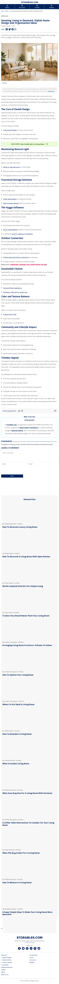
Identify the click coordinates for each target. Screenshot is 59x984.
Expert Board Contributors (28, 428)
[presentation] (13, 470)
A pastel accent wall (9, 314)
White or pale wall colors (11, 167)
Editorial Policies (17, 430)
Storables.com (12, 425)
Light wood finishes (9, 130)
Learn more (51, 91)
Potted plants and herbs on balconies (16, 257)
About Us (4, 955)
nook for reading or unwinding (22, 234)
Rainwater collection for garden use (15, 292)
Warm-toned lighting (10, 230)
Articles (7, 11)
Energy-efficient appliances (12, 288)
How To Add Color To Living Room (32, 144)
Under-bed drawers (9, 199)
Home (2, 11)
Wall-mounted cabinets (11, 203)
